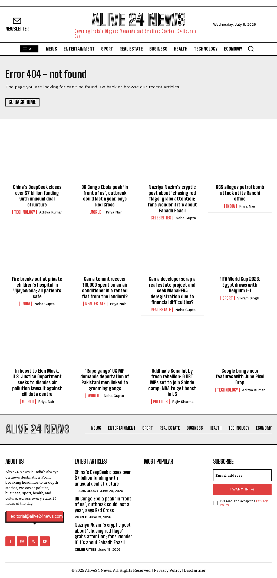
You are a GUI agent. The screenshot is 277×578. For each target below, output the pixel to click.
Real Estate (95, 304)
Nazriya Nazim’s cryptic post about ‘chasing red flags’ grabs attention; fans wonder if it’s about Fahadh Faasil (172, 198)
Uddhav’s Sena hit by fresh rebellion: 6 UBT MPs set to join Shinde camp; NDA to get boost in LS (172, 382)
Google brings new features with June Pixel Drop (240, 376)
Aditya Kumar (50, 212)
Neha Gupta (186, 218)
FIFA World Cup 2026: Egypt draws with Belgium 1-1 (239, 284)
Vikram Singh (248, 298)
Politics (160, 401)
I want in (242, 489)
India (230, 206)
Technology (24, 212)
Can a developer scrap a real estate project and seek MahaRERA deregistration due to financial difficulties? (172, 290)
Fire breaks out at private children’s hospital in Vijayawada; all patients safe (37, 287)
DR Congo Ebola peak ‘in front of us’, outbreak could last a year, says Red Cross (104, 196)
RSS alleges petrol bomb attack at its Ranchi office (240, 193)
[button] (250, 48)
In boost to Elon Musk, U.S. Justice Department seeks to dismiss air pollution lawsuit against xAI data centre (37, 382)
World (95, 212)
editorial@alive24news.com (37, 516)
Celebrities (161, 218)
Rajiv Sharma (182, 401)
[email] (242, 475)
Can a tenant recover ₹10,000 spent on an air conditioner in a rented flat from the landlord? (105, 287)
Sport (227, 298)
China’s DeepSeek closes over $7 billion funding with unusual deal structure (37, 196)
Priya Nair (114, 212)
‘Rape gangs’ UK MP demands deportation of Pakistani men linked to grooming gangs (104, 379)
